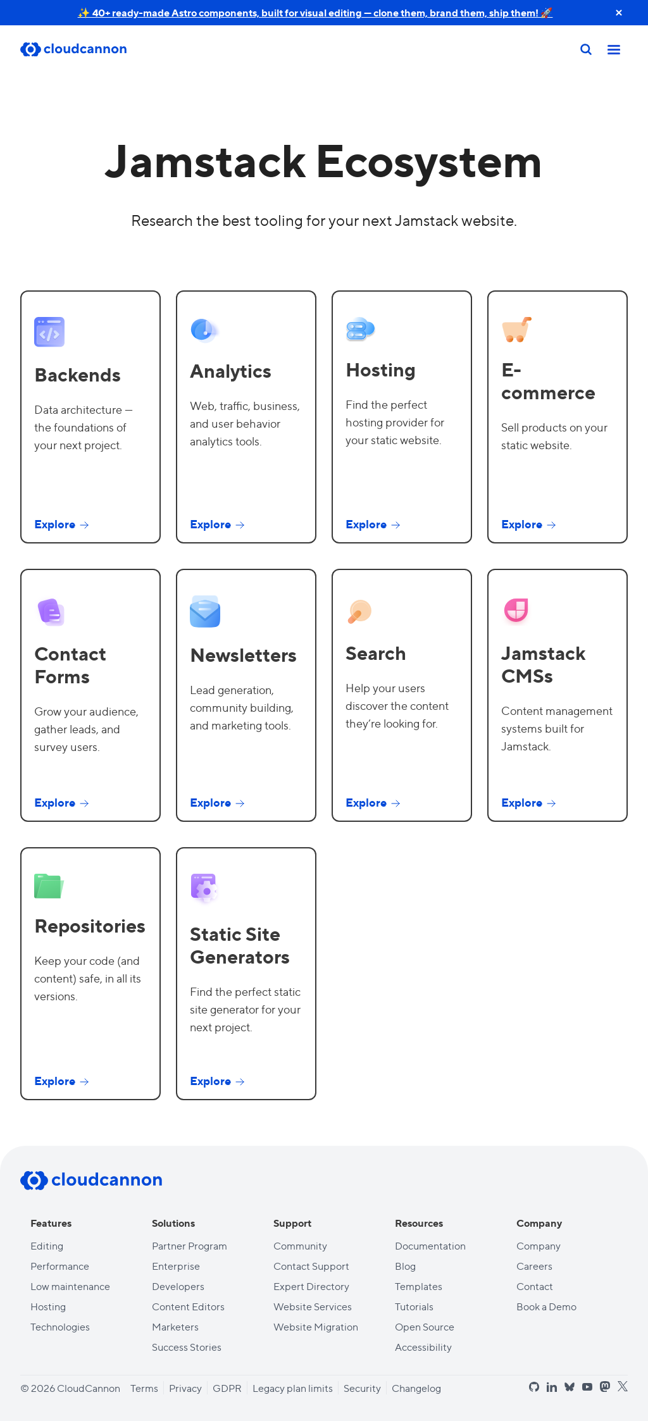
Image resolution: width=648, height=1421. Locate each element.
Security (362, 1387)
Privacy (185, 1387)
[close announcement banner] (619, 12)
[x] (623, 1386)
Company (538, 1245)
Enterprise (176, 1265)
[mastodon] (605, 1386)
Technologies (60, 1326)
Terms (144, 1387)
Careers (534, 1265)
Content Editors (188, 1306)
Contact (534, 1286)
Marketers (175, 1326)
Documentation (430, 1245)
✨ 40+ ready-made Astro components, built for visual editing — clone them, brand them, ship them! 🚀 (315, 12)
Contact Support (311, 1265)
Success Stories (186, 1346)
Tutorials (414, 1306)
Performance (59, 1265)
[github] (534, 1387)
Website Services (312, 1306)
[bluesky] (569, 1387)
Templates (418, 1286)
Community (300, 1245)
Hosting (48, 1306)
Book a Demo (546, 1306)
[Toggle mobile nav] (614, 49)
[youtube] (587, 1387)
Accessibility (423, 1346)
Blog (405, 1265)
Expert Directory (311, 1286)
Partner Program (189, 1245)
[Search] (586, 49)
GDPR (227, 1387)
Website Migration (315, 1326)
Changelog (416, 1387)
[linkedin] (552, 1387)
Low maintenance (70, 1286)
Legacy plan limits (292, 1387)
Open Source (424, 1326)
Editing (46, 1245)
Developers (178, 1286)
